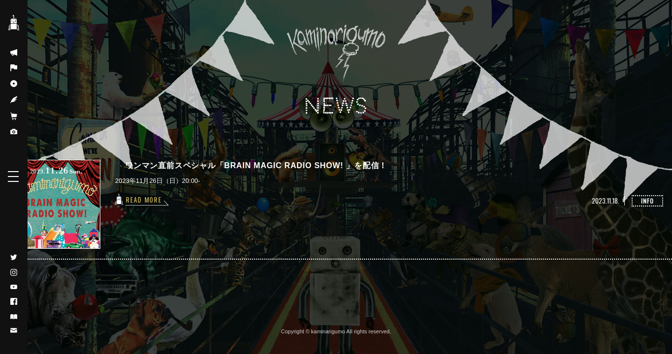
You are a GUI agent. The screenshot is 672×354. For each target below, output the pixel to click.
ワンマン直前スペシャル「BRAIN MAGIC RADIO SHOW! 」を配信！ (256, 165)
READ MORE (144, 200)
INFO (647, 201)
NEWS (336, 106)
